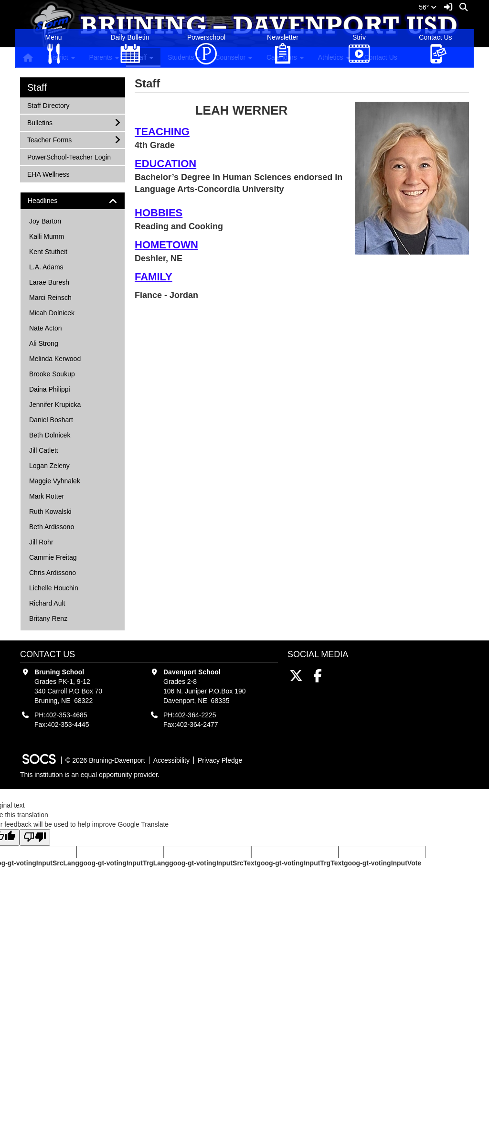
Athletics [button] (334, 57)
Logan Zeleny (49, 613)
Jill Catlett (43, 598)
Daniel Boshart (51, 567)
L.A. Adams (46, 414)
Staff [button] (143, 57)
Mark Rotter (46, 644)
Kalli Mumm (46, 384)
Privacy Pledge (220, 908)
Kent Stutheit (48, 399)
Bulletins (40, 269)
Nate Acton (45, 475)
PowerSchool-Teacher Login (69, 304)
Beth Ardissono (51, 674)
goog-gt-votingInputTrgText (299, 1010)
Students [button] (184, 57)
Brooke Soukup (52, 521)
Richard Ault (47, 751)
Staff (37, 235)
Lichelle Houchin (53, 735)
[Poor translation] (35, 985)
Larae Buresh (49, 430)
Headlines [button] (51, 348)
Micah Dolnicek (51, 460)
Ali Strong (43, 491)
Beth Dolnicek (49, 582)
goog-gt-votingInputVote (382, 1010)
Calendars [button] (285, 57)
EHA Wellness (48, 321)
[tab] (73, 348)
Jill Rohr (41, 689)
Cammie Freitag (53, 705)
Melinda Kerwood (55, 506)
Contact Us (380, 57)
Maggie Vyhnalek (54, 628)
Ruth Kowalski (50, 659)
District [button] (61, 57)
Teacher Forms (49, 286)
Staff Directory (48, 252)
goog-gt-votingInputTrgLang (124, 1010)
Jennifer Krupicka (55, 552)
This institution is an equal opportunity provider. (89, 922)
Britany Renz (48, 766)
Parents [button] (104, 57)
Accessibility (171, 908)
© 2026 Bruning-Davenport (105, 908)
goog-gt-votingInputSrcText (212, 1010)
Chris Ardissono (52, 720)
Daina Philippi (49, 537)
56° (427, 7)
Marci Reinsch (50, 445)
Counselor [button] (233, 57)
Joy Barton (45, 369)
